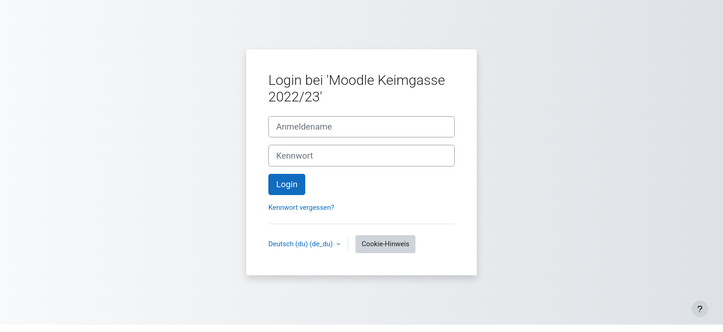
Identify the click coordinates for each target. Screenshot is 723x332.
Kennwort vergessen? (301, 207)
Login (286, 184)
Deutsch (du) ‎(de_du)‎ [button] (301, 244)
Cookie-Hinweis (385, 244)
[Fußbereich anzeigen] (700, 309)
